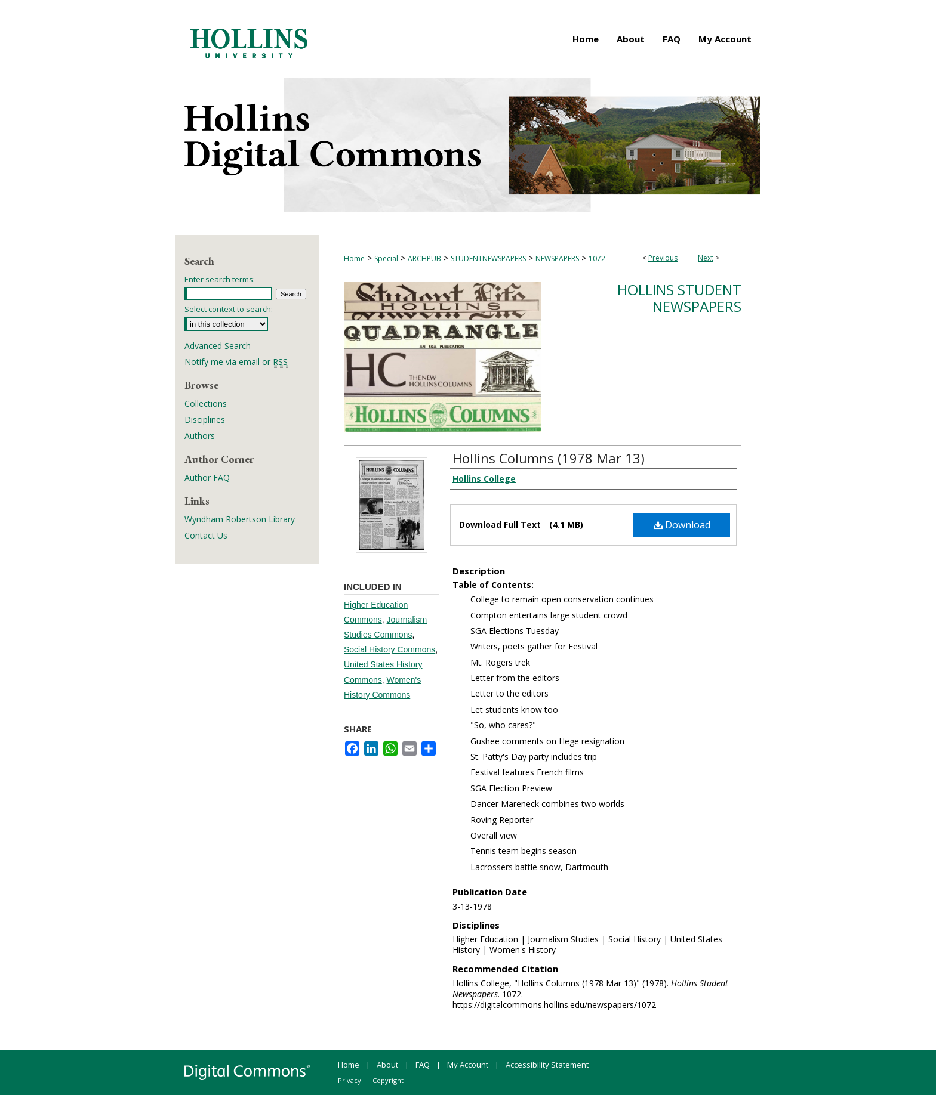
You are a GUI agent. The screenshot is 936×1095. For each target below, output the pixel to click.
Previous (663, 258)
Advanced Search (217, 345)
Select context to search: (228, 309)
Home (354, 258)
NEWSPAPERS (557, 258)
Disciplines (204, 419)
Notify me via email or (236, 361)
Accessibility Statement (547, 1064)
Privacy (349, 1080)
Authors (199, 435)
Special (386, 258)
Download (682, 524)
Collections (205, 403)
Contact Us (205, 535)
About (387, 1064)
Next (705, 258)
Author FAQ (207, 477)
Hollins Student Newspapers (679, 298)
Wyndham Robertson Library (239, 519)
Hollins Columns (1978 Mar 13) (548, 458)
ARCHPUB (424, 258)
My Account (467, 1064)
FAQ (422, 1064)
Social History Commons (389, 649)
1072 (597, 258)
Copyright (388, 1080)
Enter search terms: (219, 279)
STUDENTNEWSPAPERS (488, 258)
